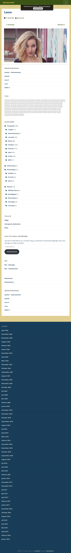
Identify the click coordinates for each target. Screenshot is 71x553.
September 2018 (7, 456)
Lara (6, 84)
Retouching (11, 170)
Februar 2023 (5, 345)
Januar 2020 (5, 406)
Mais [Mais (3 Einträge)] (49, 106)
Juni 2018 (4, 467)
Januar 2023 (5, 349)
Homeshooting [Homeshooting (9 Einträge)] (22, 106)
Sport (10, 152)
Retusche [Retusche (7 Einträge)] (53, 109)
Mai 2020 (4, 399)
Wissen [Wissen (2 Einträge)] (21, 115)
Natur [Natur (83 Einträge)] (60, 106)
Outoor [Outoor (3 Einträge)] (14, 109)
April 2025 (4, 330)
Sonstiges (11, 202)
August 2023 (5, 342)
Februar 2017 (5, 501)
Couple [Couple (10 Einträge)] (7, 103)
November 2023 (6, 338)
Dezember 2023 (6, 334)
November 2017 (6, 486)
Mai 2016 (4, 528)
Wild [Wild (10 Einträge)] (58, 112)
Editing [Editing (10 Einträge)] (19, 103)
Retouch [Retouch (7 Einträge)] (45, 109)
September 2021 (7, 372)
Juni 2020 (4, 395)
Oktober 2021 (6, 368)
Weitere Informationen (44, 6)
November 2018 (6, 448)
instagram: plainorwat (12, 224)
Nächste (61, 25)
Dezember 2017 (6, 482)
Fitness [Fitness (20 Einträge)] (31, 103)
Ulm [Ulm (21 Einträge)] (54, 112)
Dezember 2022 (6, 353)
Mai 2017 (4, 494)
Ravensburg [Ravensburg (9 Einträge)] (37, 109)
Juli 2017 (4, 490)
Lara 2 (7, 80)
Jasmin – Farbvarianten (13, 72)
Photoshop (12, 198)
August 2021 (5, 376)
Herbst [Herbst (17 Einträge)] (14, 106)
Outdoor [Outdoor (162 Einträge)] (8, 109)
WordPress (50, 551)
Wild (9, 160)
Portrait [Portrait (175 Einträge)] (29, 109)
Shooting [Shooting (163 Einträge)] (8, 112)
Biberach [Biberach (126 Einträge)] (44, 100)
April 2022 (4, 357)
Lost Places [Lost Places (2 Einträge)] (38, 106)
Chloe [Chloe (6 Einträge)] (62, 100)
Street (10, 156)
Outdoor (11, 145)
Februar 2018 (5, 475)
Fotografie (11, 126)
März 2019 (5, 437)
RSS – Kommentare (11, 269)
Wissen (9, 187)
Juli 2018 (4, 463)
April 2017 (4, 497)
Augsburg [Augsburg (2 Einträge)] (14, 100)
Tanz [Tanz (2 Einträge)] (45, 112)
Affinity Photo (13, 190)
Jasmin (7, 76)
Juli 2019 (4, 429)
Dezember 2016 (6, 509)
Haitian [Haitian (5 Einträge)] (7, 106)
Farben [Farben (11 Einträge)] (25, 103)
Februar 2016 (5, 535)
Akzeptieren (38, 8)
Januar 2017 (5, 505)
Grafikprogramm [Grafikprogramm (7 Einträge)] (56, 103)
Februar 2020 (5, 402)
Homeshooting (13, 133)
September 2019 (7, 421)
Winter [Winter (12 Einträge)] (15, 115)
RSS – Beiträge (10, 265)
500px (7, 220)
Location (11, 137)
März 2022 (5, 361)
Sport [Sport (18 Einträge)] (34, 112)
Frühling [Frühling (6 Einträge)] (46, 103)
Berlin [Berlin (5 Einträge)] (38, 100)
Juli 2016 (4, 520)
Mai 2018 (4, 471)
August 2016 (5, 516)
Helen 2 (7, 87)
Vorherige (10, 25)
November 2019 (6, 414)
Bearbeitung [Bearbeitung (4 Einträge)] (30, 100)
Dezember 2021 (6, 364)
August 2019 (5, 425)
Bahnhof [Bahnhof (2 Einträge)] (22, 100)
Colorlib (37, 551)
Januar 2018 (5, 478)
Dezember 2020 (6, 380)
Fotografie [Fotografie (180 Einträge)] (39, 103)
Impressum (8, 278)
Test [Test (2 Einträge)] (49, 112)
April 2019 (4, 433)
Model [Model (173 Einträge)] (54, 106)
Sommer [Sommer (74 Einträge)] (15, 112)
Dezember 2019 (6, 410)
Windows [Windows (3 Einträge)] (8, 115)
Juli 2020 (4, 391)
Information (11, 166)
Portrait (11, 148)
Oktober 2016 (6, 512)
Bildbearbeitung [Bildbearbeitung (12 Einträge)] (54, 100)
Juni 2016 (4, 524)
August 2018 (5, 459)
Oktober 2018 (6, 452)
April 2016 (4, 531)
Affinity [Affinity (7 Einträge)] (7, 100)
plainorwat (8, 2)
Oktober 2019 (6, 418)
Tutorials (11, 206)
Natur (10, 141)
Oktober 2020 (6, 387)
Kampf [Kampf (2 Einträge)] (31, 106)
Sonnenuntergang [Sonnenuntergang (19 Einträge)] (25, 112)
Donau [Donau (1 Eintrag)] (13, 103)
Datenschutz (9, 282)
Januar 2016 (5, 539)
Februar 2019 (5, 440)
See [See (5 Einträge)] (59, 109)
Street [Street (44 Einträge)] (40, 112)
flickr (6, 228)
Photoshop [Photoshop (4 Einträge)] (22, 109)
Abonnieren (12, 252)
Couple (10, 130)
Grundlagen (12, 194)
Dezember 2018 (6, 444)
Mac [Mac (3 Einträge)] (45, 106)
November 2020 (6, 383)
